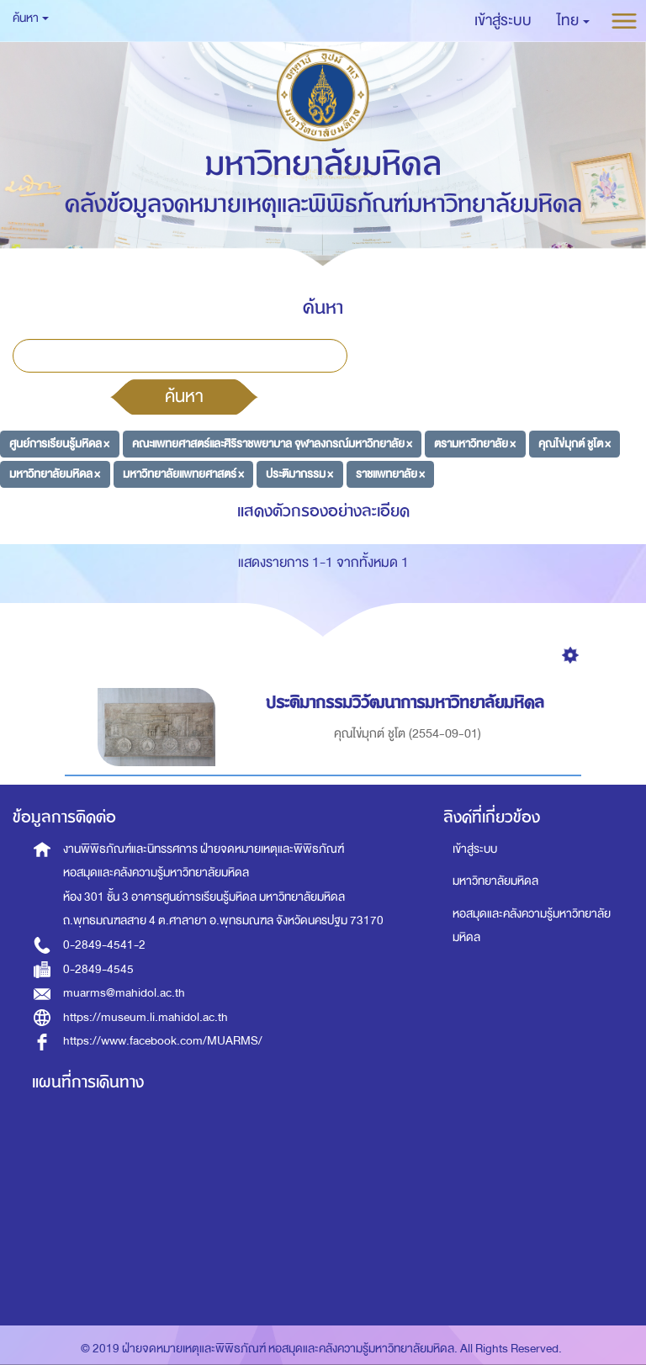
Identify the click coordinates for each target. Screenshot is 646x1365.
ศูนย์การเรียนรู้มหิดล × (59, 443)
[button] (573, 21)
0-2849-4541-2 (104, 944)
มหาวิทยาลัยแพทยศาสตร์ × (183, 473)
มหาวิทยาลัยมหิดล (495, 880)
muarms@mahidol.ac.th (124, 992)
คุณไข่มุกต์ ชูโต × (574, 443)
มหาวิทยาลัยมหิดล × (54, 473)
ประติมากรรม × (299, 473)
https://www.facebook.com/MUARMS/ (162, 1040)
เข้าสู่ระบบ (475, 849)
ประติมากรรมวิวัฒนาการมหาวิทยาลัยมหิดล (407, 703)
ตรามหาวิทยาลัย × (475, 443)
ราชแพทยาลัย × (390, 473)
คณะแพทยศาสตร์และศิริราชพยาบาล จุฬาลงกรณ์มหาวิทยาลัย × (272, 443)
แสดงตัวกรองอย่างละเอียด (323, 511)
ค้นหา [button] (31, 18)
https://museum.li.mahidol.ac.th (145, 1017)
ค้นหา (184, 396)
